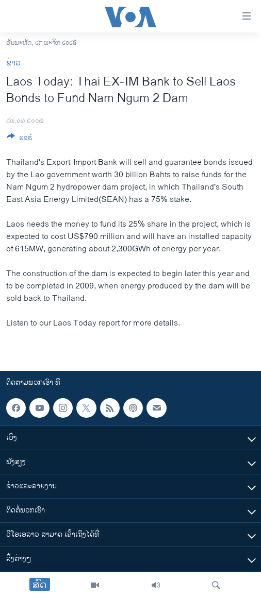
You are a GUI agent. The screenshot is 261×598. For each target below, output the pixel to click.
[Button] (19, 139)
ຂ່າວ (13, 63)
